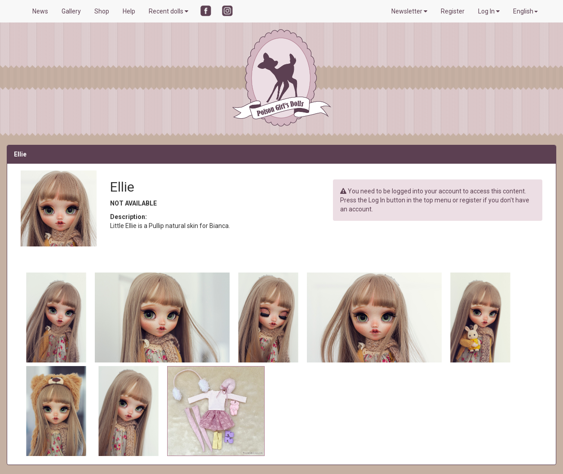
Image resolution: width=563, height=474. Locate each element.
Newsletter (409, 11)
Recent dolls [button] (168, 11)
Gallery (71, 11)
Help (129, 11)
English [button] (525, 11)
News (40, 11)
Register (453, 11)
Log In (489, 11)
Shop (101, 11)
